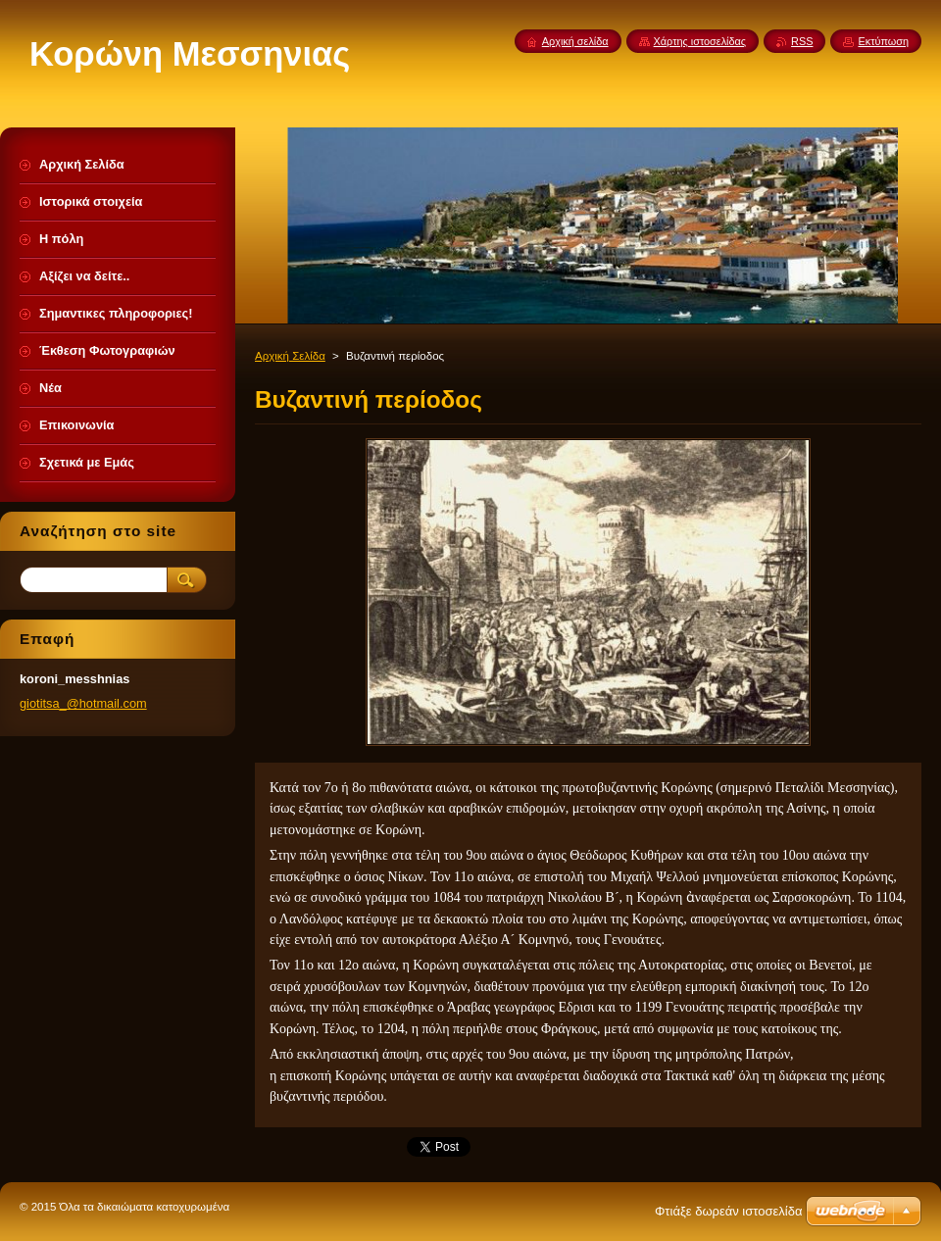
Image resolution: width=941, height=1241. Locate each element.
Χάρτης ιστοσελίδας (700, 41)
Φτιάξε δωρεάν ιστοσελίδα (728, 1211)
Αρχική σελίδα (575, 41)
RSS (802, 41)
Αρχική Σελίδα (290, 356)
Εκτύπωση (883, 41)
